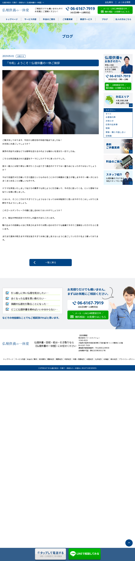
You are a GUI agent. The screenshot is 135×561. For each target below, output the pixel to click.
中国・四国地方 (79, 359)
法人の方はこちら (123, 19)
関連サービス (86, 19)
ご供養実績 (68, 19)
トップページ (12, 19)
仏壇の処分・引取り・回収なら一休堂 (64, 368)
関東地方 (50, 359)
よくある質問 (124, 2)
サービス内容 (30, 19)
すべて (108, 113)
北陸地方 (89, 359)
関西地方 (59, 359)
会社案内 (109, 2)
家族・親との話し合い (116, 132)
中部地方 (67, 359)
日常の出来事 (112, 124)
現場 (108, 128)
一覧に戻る (50, 262)
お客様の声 (111, 117)
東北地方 (113, 359)
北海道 (105, 359)
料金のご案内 (49, 19)
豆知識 (109, 135)
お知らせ (110, 120)
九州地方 (98, 359)
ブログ (105, 19)
